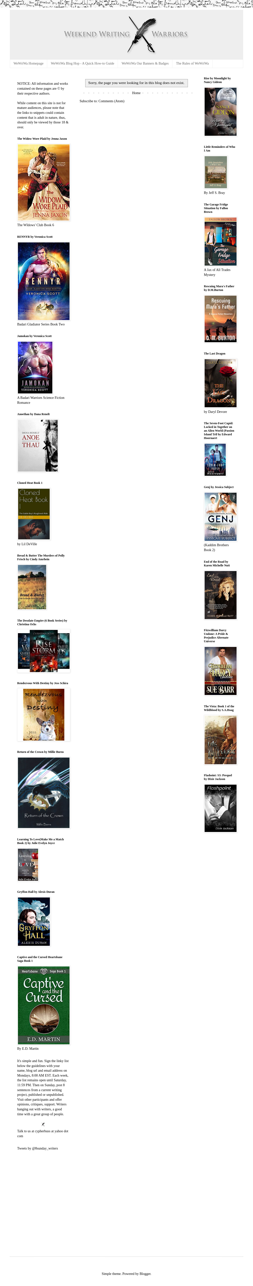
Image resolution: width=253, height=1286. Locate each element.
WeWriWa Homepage (28, 63)
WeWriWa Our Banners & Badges (145, 63)
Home (136, 93)
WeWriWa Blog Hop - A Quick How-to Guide (82, 63)
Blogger (145, 1274)
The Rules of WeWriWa (192, 63)
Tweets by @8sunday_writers (37, 1148)
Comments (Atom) (111, 101)
